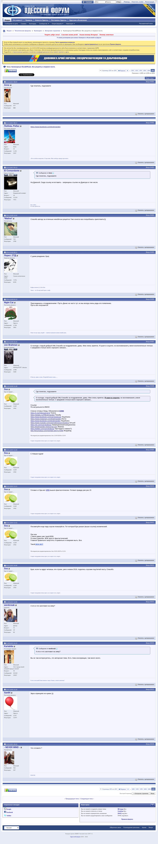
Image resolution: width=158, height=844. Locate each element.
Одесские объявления (78, 20)
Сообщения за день (11, 23)
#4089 (152, 450)
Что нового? (17, 20)
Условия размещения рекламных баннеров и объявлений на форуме (79, 37)
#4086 (152, 299)
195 (140, 70)
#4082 (152, 123)
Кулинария (38, 31)
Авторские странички (52, 31)
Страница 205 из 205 (109, 70)
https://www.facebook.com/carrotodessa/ (46, 417)
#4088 (152, 386)
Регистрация (149, 2)
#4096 (152, 744)
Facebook (10, 812)
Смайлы (120, 811)
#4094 (152, 643)
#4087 (152, 341)
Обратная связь (115, 827)
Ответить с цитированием (145, 114)
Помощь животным (106, 35)
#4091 (152, 522)
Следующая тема (86, 799)
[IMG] (120, 813)
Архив (144, 827)
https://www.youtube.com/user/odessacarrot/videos (50, 423)
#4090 (152, 486)
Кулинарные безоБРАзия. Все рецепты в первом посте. (33, 67)
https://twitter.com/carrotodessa (42, 429)
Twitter (9, 816)
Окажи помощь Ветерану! (88, 35)
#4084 (152, 215)
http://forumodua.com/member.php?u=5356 (47, 431)
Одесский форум (75, 837)
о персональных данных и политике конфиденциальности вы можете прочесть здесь (40, 52)
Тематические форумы (23, 31)
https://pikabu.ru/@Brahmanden (43, 415)
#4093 (152, 602)
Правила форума (127, 819)
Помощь (127, 2)
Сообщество (43, 23)
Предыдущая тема (72, 799)
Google (9, 809)
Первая (121, 71)
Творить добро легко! (52, 35)
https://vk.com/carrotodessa (41, 425)
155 (136, 70)
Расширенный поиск (146, 23)
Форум (7, 20)
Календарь (32, 23)
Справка (23, 23)
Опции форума (57, 23)
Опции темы (149, 78)
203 (144, 70)
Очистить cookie (137, 2)
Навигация (69, 23)
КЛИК (61, 411)
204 (148, 70)
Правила (28, 20)
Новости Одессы (41, 20)
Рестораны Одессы (58, 20)
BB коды (121, 809)
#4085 (152, 252)
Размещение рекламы (131, 827)
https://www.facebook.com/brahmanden (46, 127)
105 (132, 70)
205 (152, 70)
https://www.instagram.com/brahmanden (46, 419)
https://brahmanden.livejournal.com (44, 427)
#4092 (152, 565)
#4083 (152, 167)
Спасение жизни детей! (69, 35)
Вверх (148, 82)
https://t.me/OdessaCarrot (40, 413)
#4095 (152, 689)
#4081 (152, 82)
